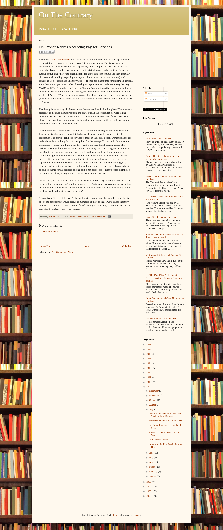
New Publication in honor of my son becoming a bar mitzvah (162, 157)
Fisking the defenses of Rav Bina (161, 217)
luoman (116, 515)
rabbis (86, 216)
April (152, 462)
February (153, 471)
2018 (149, 344)
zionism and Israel (97, 216)
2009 (149, 386)
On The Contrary (66, 14)
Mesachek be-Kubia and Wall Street (165, 420)
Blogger (136, 515)
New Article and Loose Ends (159, 138)
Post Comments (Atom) (63, 252)
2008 (149, 482)
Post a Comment (50, 231)
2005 (149, 496)
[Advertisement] (86, 239)
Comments (151, 99)
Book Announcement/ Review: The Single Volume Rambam (165, 415)
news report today (61, 59)
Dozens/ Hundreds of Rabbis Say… (162, 318)
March (152, 467)
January (153, 476)
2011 (149, 377)
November (154, 395)
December (154, 391)
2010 (149, 382)
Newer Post (45, 246)
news (80, 216)
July (151, 409)
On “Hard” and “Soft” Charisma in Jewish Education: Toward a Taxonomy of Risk (164, 278)
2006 (149, 491)
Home (86, 246)
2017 (149, 349)
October (153, 400)
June (151, 453)
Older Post (127, 246)
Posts (148, 93)
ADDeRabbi (54, 216)
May (151, 457)
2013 (149, 368)
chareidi (73, 216)
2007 (149, 486)
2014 (149, 363)
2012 (149, 372)
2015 (149, 358)
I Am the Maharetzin (158, 439)
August (152, 405)
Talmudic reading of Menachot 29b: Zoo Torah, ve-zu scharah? (164, 236)
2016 (149, 354)
